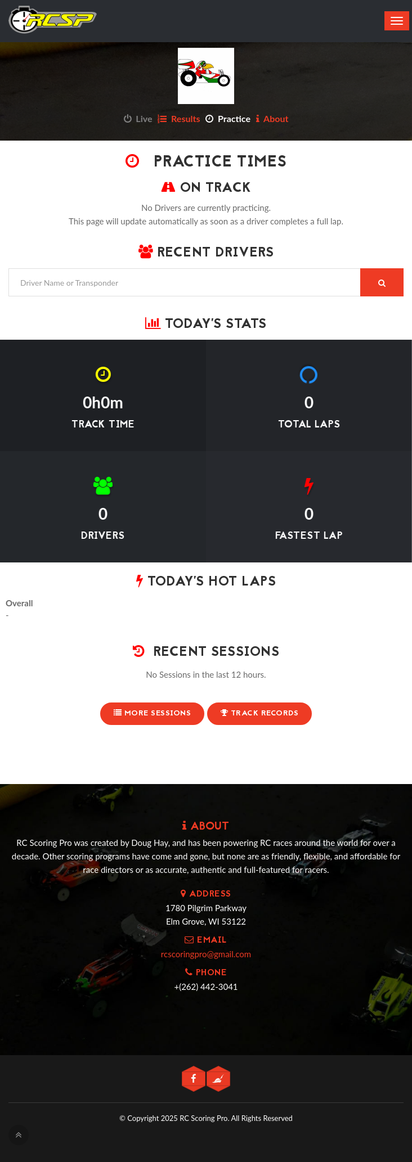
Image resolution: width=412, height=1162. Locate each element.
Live (138, 118)
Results (179, 118)
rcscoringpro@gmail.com (206, 954)
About (272, 118)
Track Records (260, 713)
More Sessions (152, 713)
